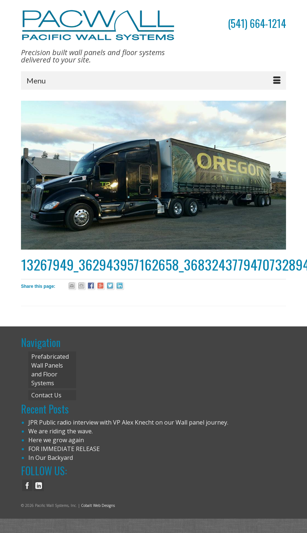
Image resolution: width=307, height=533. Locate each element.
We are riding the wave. (60, 431)
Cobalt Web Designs (98, 505)
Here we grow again (56, 440)
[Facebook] (27, 485)
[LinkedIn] (38, 485)
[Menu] (153, 80)
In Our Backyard (50, 458)
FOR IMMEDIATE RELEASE (64, 449)
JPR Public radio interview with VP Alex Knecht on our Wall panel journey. (128, 422)
